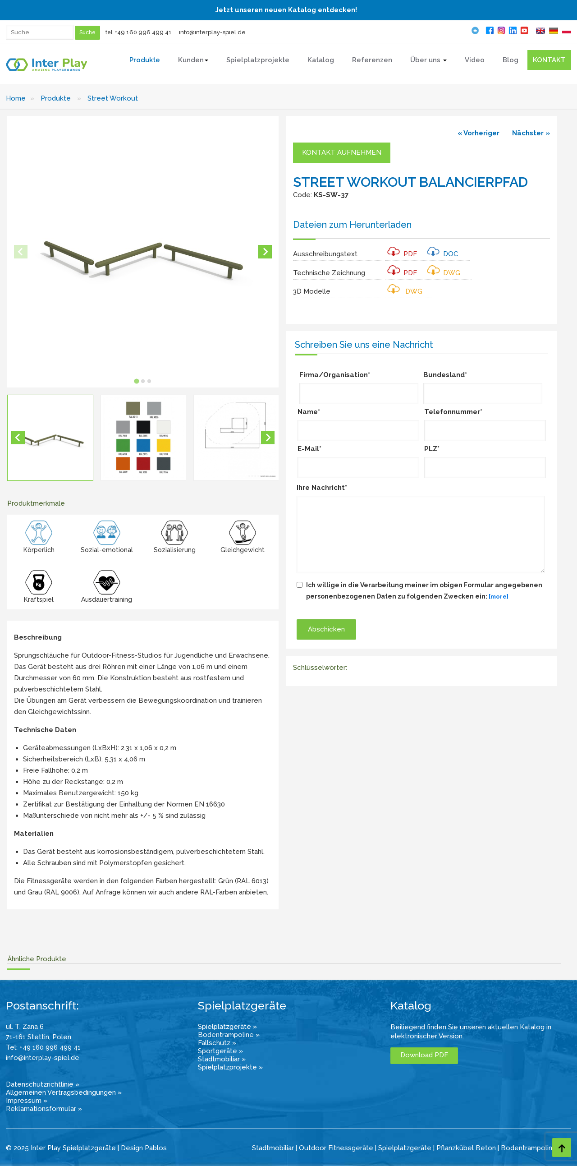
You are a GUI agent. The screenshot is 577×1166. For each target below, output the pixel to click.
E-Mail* (309, 449)
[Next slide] (265, 251)
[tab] (136, 380)
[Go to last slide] (18, 437)
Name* (309, 412)
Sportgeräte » (220, 1051)
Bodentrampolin (526, 1148)
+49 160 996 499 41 (143, 32)
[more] (498, 596)
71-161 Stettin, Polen (38, 1037)
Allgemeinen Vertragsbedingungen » (64, 1092)
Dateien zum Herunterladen (352, 224)
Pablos (156, 1148)
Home (16, 98)
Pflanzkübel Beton (466, 1148)
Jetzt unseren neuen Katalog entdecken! (286, 10)
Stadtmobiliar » (222, 1059)
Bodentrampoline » (229, 1035)
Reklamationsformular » (44, 1109)
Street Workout (112, 98)
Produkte (56, 98)
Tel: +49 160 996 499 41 (43, 1047)
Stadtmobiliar (273, 1148)
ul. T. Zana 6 (25, 1027)
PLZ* (432, 449)
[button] (50, 438)
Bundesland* (445, 375)
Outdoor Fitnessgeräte (336, 1148)
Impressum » (26, 1101)
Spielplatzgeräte (404, 1148)
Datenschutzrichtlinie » (42, 1084)
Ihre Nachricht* (322, 488)
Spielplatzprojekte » (230, 1067)
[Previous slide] (20, 251)
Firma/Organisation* (334, 375)
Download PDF (424, 1055)
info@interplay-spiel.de (212, 32)
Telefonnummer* (453, 412)
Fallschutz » (217, 1043)
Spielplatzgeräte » (227, 1027)
